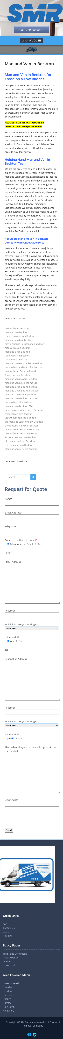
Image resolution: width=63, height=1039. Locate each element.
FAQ (5, 924)
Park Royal (8, 1006)
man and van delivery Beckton (21, 394)
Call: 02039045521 (31, 30)
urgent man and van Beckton (20, 417)
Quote (6, 961)
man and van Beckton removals (22, 398)
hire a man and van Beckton (20, 441)
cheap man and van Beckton (20, 336)
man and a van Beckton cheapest (22, 390)
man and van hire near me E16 (21, 382)
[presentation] (29, 818)
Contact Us (9, 927)
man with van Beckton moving (21, 433)
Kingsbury (8, 1010)
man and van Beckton (16, 332)
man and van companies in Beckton (24, 363)
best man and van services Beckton (24, 410)
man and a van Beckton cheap (21, 386)
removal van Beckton (16, 359)
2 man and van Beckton (17, 375)
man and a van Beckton (17, 351)
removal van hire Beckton (18, 402)
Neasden (8, 987)
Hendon (7, 991)
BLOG (6, 931)
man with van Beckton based (20, 371)
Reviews (7, 935)
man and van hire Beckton (19, 340)
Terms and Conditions (15, 953)
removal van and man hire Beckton (23, 367)
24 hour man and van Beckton (21, 437)
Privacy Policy (10, 957)
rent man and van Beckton (19, 445)
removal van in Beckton (17, 355)
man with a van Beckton (17, 347)
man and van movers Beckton (21, 378)
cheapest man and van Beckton (22, 425)
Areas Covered (11, 983)
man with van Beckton (17, 328)
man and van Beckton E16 (19, 406)
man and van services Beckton (21, 448)
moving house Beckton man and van (24, 343)
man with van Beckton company (22, 429)
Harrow (7, 1002)
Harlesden (8, 995)
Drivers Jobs (10, 965)
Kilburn (7, 998)
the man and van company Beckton (24, 421)
